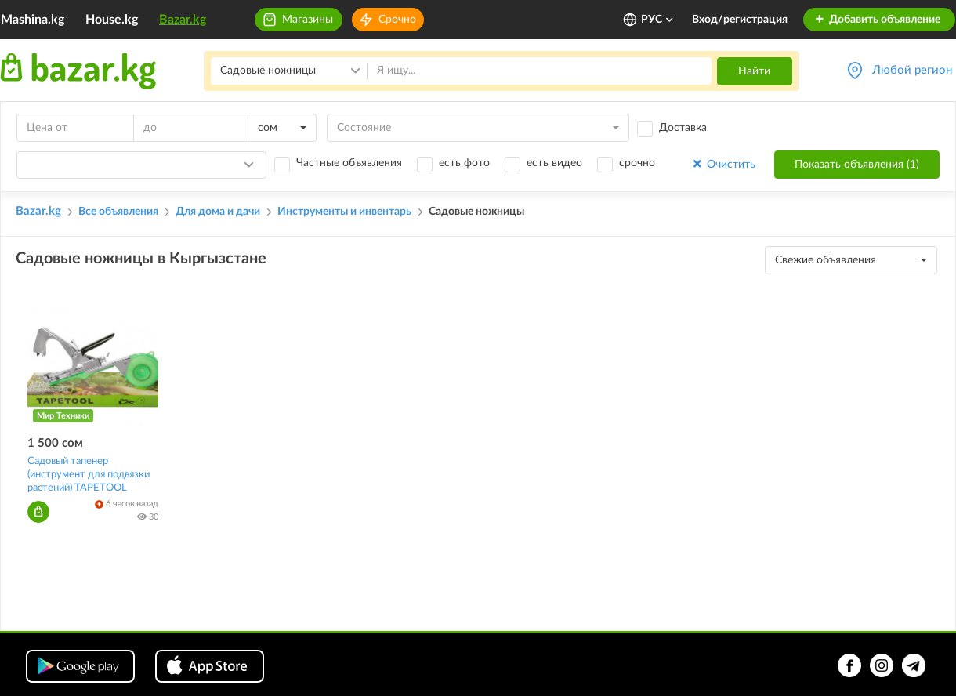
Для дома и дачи (218, 211)
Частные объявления (349, 163)
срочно (637, 163)
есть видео (554, 163)
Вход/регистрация (740, 19)
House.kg (111, 19)
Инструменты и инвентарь (344, 211)
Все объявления (118, 211)
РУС (658, 19)
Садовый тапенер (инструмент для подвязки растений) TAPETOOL (88, 474)
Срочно (397, 19)
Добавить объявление (877, 19)
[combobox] (282, 128)
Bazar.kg (182, 19)
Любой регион (912, 70)
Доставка (683, 127)
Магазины (307, 19)
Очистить (722, 164)
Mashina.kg (32, 19)
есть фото (464, 163)
